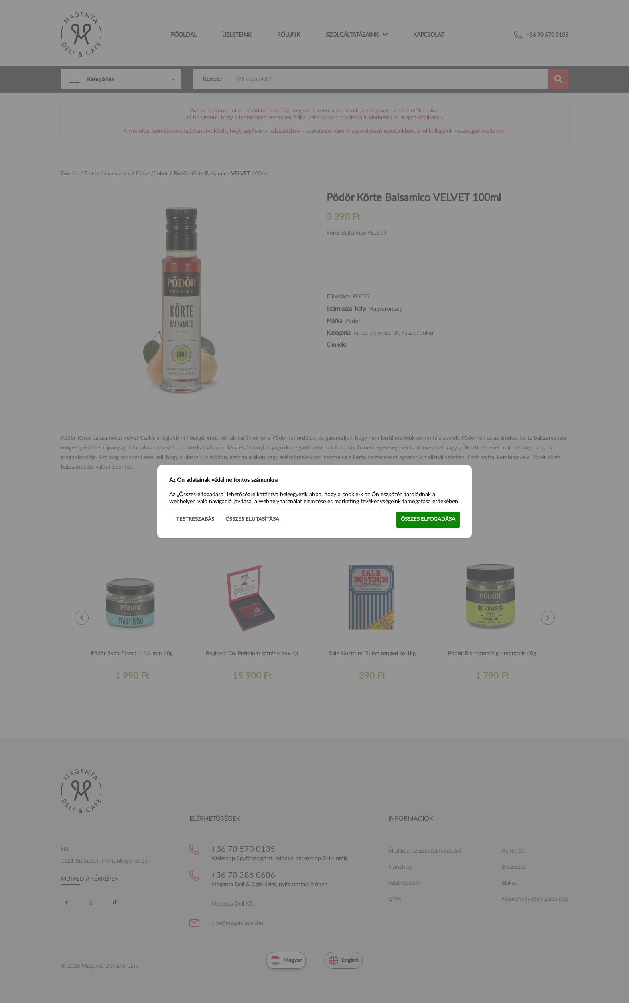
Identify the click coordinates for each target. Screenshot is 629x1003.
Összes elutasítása (252, 519)
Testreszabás (195, 519)
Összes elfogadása (428, 519)
